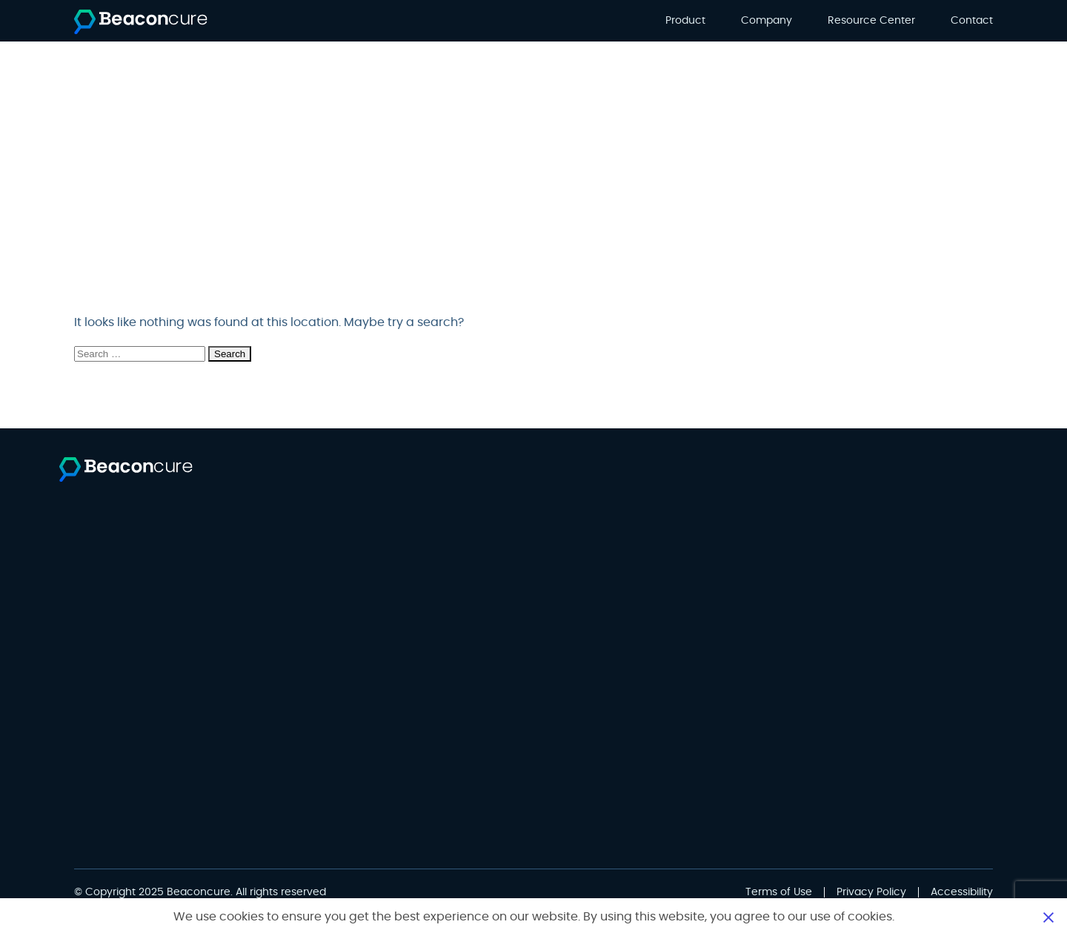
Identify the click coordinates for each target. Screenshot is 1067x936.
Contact (972, 21)
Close (1048, 916)
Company (766, 21)
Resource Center (871, 21)
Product (685, 21)
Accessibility (962, 892)
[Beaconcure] (140, 22)
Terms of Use (778, 892)
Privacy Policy (871, 892)
